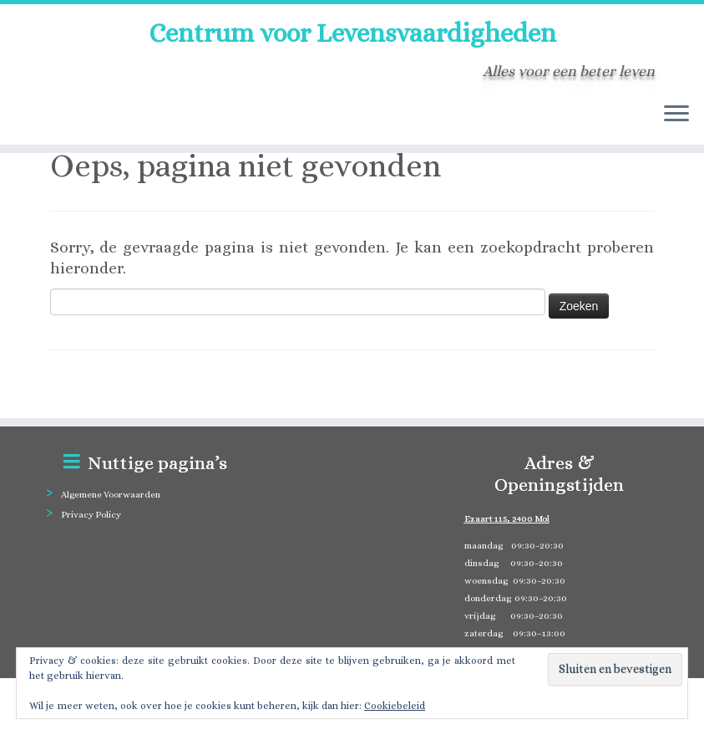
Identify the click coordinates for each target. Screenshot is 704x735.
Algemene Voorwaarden (110, 494)
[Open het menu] (676, 114)
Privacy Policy (91, 514)
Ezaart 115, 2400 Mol (507, 518)
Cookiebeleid (394, 706)
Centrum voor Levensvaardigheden (352, 33)
